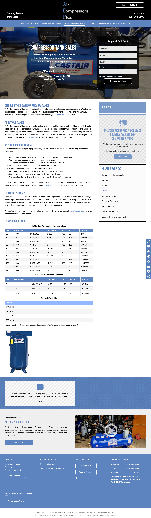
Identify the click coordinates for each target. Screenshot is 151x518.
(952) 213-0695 (136, 16)
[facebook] (76, 478)
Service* (102, 67)
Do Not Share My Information (56, 512)
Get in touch (50, 185)
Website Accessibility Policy (106, 512)
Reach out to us (62, 115)
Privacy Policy (41, 512)
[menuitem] (23, 23)
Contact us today (78, 211)
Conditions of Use (72, 512)
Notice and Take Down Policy (87, 512)
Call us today (32, 137)
